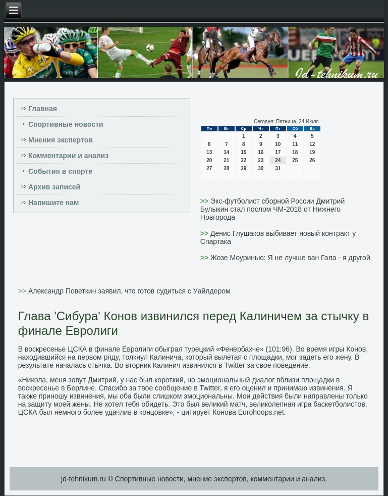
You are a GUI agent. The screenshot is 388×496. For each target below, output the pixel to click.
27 (209, 168)
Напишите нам (53, 203)
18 (295, 152)
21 (226, 160)
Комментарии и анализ (68, 156)
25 (295, 160)
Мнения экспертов (60, 140)
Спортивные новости (65, 124)
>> (205, 201)
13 (209, 152)
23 (260, 160)
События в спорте (60, 171)
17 (278, 152)
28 (226, 168)
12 (312, 144)
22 (243, 160)
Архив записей (54, 187)
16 (260, 152)
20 (209, 160)
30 (260, 168)
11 (295, 144)
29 (243, 168)
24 (278, 160)
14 (226, 152)
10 (278, 144)
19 (312, 152)
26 (312, 160)
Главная (42, 109)
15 (243, 152)
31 (278, 168)
